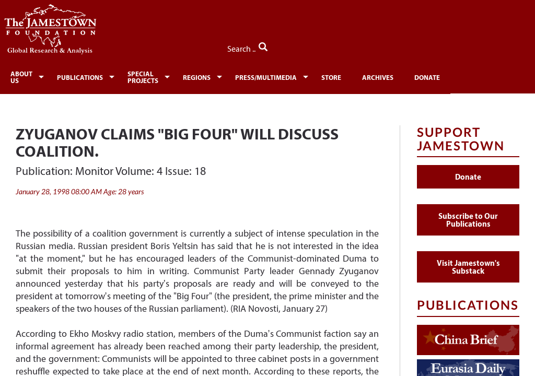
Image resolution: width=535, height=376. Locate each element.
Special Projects (173, 76)
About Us (27, 76)
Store (383, 76)
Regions (243, 76)
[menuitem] (29, 75)
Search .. (497, 46)
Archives (431, 76)
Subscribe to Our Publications (468, 216)
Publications (93, 76)
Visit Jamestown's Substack (468, 263)
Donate (483, 76)
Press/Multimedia (315, 76)
